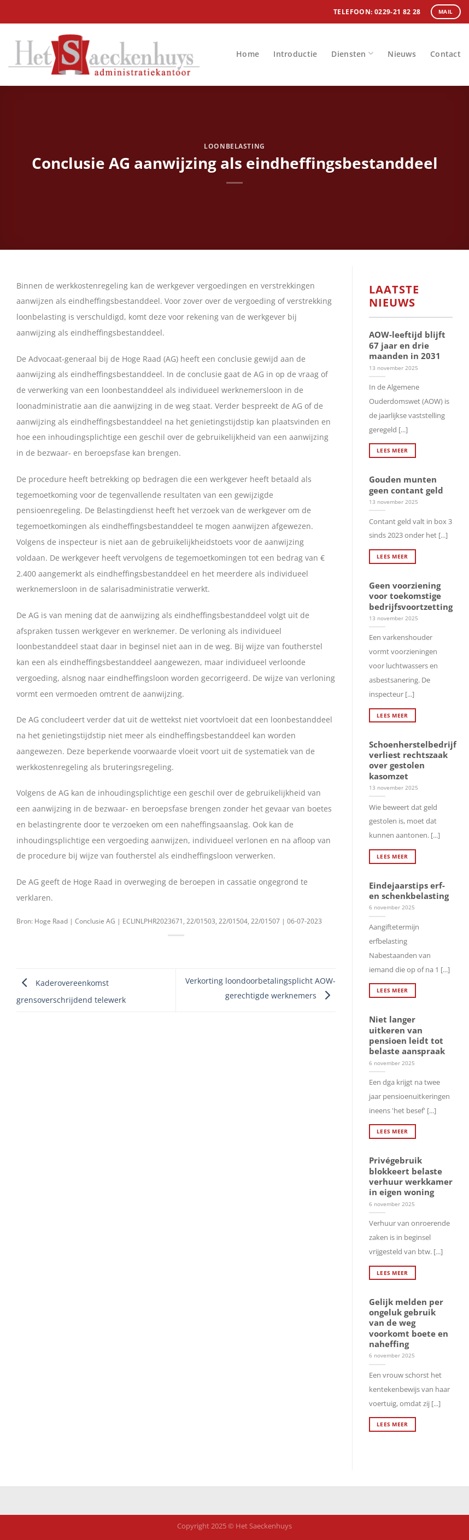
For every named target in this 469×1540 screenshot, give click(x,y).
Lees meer (392, 450)
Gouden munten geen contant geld (406, 484)
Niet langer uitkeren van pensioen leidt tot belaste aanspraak (407, 1035)
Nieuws (402, 54)
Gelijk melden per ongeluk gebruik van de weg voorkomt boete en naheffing (408, 1323)
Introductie (295, 54)
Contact (445, 54)
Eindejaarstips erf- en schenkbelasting (409, 890)
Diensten (352, 53)
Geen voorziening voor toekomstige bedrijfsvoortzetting (411, 596)
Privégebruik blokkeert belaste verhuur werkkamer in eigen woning (411, 1176)
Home (247, 54)
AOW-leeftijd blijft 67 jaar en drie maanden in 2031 (407, 345)
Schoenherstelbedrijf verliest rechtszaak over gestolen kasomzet (412, 760)
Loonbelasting (234, 146)
